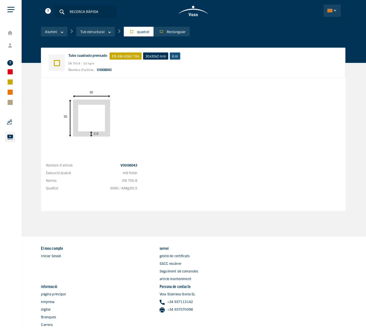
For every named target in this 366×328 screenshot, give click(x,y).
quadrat (142, 33)
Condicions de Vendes (329, 318)
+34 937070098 (291, 264)
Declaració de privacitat (309, 311)
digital (202, 264)
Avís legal (339, 311)
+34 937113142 (291, 256)
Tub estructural (99, 33)
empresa (204, 256)
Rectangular (175, 33)
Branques (205, 271)
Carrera (204, 279)
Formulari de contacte (215, 287)
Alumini (58, 33)
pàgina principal (210, 249)
